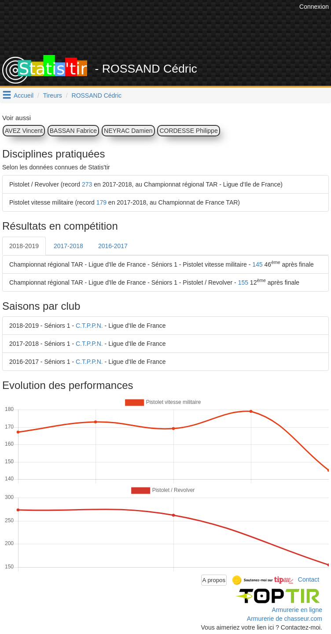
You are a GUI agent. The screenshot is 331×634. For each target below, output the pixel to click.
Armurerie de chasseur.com (284, 618)
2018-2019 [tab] (24, 245)
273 (87, 184)
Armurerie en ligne (297, 609)
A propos (214, 580)
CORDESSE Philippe (188, 130)
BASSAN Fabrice (73, 130)
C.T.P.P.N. (89, 325)
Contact (308, 579)
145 (257, 264)
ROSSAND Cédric (97, 95)
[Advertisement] (168, 33)
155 (243, 282)
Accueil (23, 95)
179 (101, 202)
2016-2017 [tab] (113, 245)
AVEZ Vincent (24, 130)
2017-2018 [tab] (68, 245)
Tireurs (52, 95)
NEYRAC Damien (128, 130)
